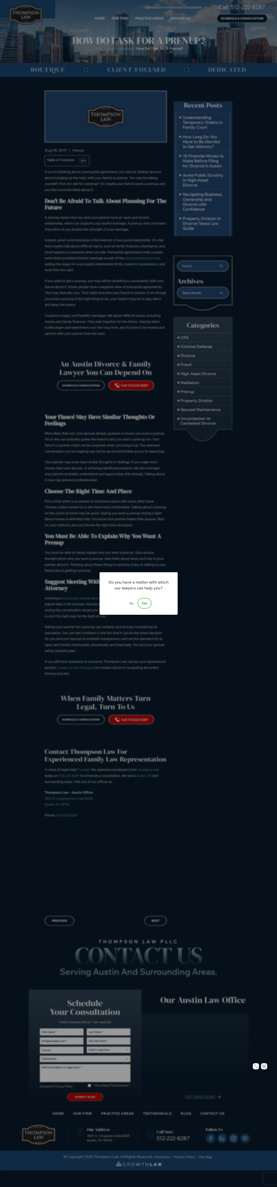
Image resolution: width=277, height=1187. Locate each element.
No (131, 603)
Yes (144, 603)
